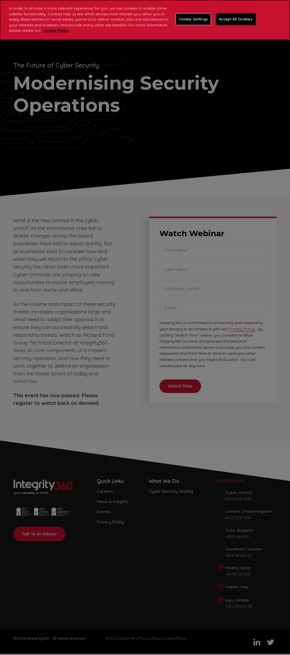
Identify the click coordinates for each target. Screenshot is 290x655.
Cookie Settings (193, 19)
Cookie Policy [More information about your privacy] (55, 30)
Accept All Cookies (235, 19)
